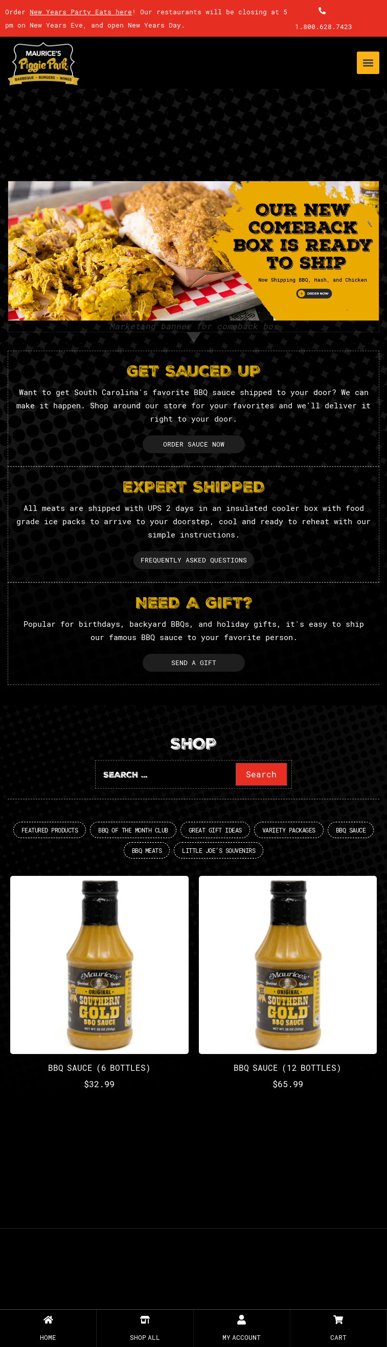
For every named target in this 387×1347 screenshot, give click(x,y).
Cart (338, 1337)
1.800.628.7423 (323, 26)
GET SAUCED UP (194, 373)
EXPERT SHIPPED (194, 489)
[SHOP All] (145, 1320)
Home (48, 1337)
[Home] (48, 1320)
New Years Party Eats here (81, 11)
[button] (368, 63)
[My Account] (241, 1320)
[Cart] (338, 1320)
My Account (241, 1337)
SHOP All (145, 1337)
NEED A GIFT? (194, 605)
